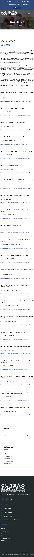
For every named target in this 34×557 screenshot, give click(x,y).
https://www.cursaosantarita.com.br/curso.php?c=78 (15, 385)
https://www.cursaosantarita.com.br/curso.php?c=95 (15, 129)
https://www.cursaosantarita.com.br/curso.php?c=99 (15, 415)
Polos (3, 533)
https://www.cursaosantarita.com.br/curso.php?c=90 (15, 172)
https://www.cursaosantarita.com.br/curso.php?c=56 (15, 232)
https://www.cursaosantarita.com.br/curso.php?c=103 (15, 262)
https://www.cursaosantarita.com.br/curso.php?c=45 (15, 202)
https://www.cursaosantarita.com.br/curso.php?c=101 (15, 101)
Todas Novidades (10, 454)
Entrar (17, 8)
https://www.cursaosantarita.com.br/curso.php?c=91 (15, 115)
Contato (3, 540)
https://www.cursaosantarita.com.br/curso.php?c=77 (15, 369)
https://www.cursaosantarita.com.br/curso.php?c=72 (15, 339)
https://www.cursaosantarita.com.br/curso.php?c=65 (15, 293)
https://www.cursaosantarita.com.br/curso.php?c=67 (15, 309)
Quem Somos (5, 531)
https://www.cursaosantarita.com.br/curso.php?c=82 (15, 188)
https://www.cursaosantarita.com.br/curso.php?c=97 (15, 158)
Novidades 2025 (9, 463)
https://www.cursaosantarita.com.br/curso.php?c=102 (15, 248)
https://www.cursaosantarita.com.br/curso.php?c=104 (15, 278)
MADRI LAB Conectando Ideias (21, 552)
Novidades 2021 (9, 456)
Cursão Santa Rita (13, 554)
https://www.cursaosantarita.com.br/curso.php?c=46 (15, 218)
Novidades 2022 (9, 458)
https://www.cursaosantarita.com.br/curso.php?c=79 (15, 400)
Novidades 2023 (9, 461)
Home (12, 25)
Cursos (3, 536)
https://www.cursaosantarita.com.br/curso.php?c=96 (15, 144)
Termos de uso (5, 538)
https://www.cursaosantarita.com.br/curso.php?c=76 (15, 353)
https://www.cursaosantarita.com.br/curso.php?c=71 (15, 325)
